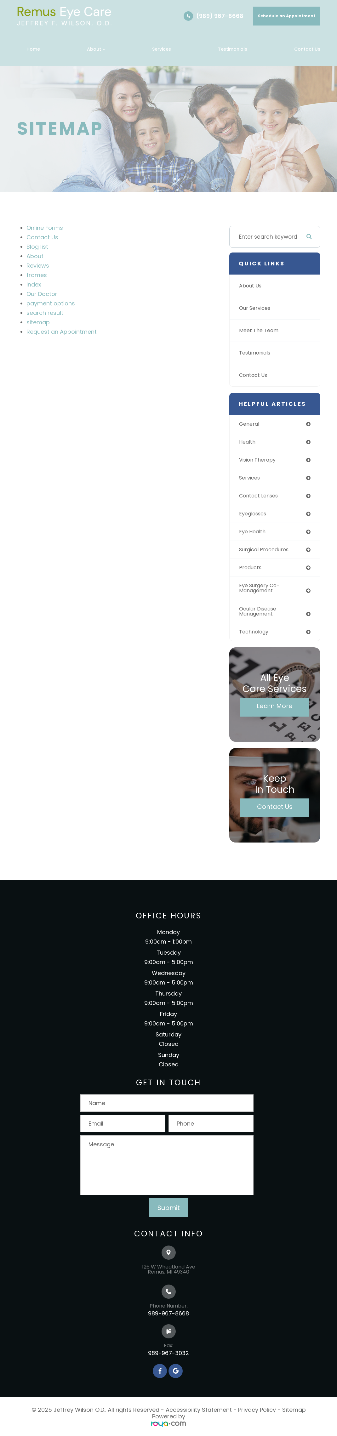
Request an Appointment (61, 332)
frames (36, 275)
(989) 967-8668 (219, 16)
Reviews (37, 266)
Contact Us (307, 49)
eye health (253, 534)
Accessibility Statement (199, 1415)
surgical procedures (266, 552)
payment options (50, 303)
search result (44, 313)
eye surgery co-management (261, 591)
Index (33, 284)
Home (33, 49)
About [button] (96, 49)
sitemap (38, 322)
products (251, 571)
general (250, 424)
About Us (251, 286)
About (34, 256)
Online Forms (44, 228)
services (250, 479)
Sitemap (294, 1415)
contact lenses (260, 497)
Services (161, 49)
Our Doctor (41, 294)
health (248, 442)
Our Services (256, 308)
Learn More (275, 711)
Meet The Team (260, 330)
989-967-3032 (168, 1358)
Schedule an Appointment (286, 16)
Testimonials (232, 49)
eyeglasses (254, 515)
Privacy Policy (257, 1415)
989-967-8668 (168, 1318)
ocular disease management (259, 615)
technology (255, 636)
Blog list (37, 247)
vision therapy (259, 460)
